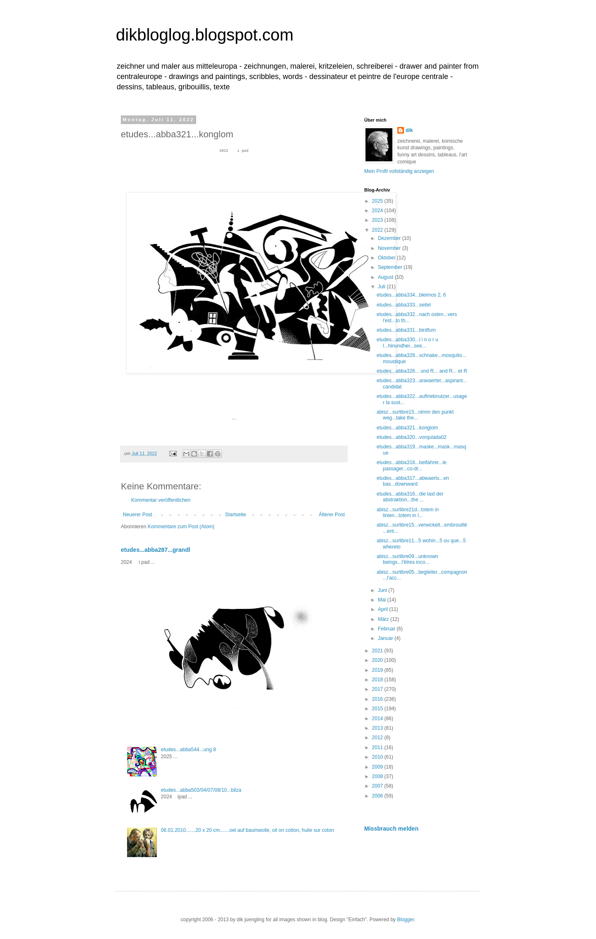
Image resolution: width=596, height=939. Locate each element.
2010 (378, 757)
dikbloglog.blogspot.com (204, 35)
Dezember (390, 238)
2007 (378, 786)
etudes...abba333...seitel (404, 305)
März (384, 619)
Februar (387, 629)
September (391, 267)
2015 (378, 708)
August (386, 277)
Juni (383, 590)
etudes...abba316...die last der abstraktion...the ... (410, 497)
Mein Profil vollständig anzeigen (399, 171)
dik (409, 130)
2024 (378, 210)
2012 (378, 737)
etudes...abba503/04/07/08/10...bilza (201, 790)
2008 (378, 776)
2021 (378, 651)
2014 (378, 718)
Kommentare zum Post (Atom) (181, 526)
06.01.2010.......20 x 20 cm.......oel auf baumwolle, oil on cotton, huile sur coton (247, 830)
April (383, 609)
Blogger (405, 919)
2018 (378, 680)
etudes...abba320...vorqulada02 (412, 437)
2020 (378, 660)
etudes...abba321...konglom (407, 428)
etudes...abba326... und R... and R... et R (422, 371)
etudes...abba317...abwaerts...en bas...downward (413, 481)
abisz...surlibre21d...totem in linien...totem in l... (408, 512)
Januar (386, 638)
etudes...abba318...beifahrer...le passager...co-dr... (412, 465)
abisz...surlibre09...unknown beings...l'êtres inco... (407, 559)
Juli (382, 287)
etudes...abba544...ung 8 (188, 749)
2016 (378, 699)
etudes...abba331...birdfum (406, 330)
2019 (378, 670)
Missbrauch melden (391, 828)
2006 (378, 796)
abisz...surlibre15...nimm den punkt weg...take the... (415, 415)
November (390, 248)
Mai (382, 600)
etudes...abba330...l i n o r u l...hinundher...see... (407, 342)
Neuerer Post (137, 514)
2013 (378, 728)
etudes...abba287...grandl (155, 549)
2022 (378, 230)
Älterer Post (332, 514)
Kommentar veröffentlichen (160, 500)
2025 (378, 201)
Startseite (235, 514)
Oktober (387, 258)
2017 (378, 689)
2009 (378, 767)
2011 (378, 747)
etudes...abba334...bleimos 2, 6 (411, 295)
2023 (378, 220)
